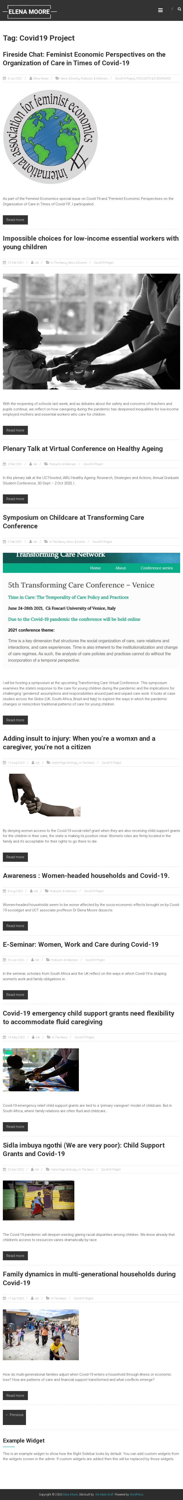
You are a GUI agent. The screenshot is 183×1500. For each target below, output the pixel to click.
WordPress (136, 1494)
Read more (15, 220)
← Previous (14, 1415)
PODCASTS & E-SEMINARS (153, 78)
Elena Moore (40, 78)
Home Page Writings (64, 762)
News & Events (70, 78)
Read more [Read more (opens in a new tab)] (15, 430)
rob (37, 262)
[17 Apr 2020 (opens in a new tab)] (15, 1298)
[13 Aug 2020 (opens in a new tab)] (16, 762)
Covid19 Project (125, 78)
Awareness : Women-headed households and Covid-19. (86, 876)
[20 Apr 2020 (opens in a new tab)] (15, 1169)
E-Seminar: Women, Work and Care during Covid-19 (81, 944)
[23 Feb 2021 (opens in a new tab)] (15, 262)
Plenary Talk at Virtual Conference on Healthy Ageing (83, 449)
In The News (58, 262)
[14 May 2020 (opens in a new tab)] (16, 1037)
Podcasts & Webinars (94, 78)
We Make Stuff (104, 1494)
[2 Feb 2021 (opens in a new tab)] (14, 542)
